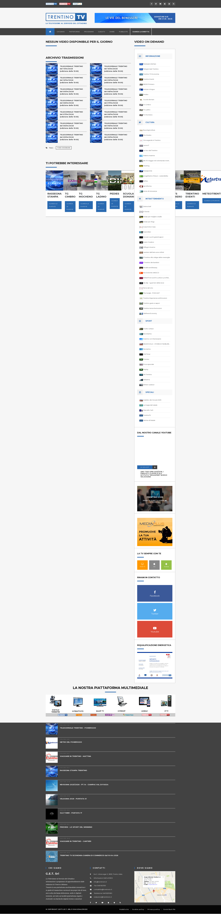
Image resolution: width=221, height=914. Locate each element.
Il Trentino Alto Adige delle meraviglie (156, 257)
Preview (146, 359)
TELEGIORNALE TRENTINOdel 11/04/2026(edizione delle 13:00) (72, 68)
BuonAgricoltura (149, 130)
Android (166, 563)
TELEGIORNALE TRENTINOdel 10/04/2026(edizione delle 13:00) (72, 80)
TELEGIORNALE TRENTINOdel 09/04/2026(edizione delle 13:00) (72, 91)
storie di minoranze (150, 191)
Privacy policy (154, 909)
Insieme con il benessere (152, 339)
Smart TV (142, 563)
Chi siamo (61, 32)
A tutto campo (148, 329)
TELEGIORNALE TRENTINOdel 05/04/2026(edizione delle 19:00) (72, 137)
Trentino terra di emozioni (152, 308)
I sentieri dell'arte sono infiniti (153, 252)
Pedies (145, 94)
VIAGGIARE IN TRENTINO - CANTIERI (76, 841)
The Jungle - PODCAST (151, 293)
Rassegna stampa (149, 64)
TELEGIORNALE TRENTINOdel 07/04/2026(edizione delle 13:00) (72, 114)
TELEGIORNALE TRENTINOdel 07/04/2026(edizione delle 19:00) (116, 102)
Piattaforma (74, 32)
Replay (145, 369)
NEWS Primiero (148, 84)
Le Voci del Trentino (150, 150)
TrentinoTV (147, 415)
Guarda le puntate (53, 205)
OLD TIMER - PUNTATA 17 (71, 813)
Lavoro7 (146, 145)
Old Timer (146, 354)
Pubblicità (123, 32)
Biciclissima (147, 334)
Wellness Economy (150, 313)
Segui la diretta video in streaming (155, 501)
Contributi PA (169, 909)
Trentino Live (155, 497)
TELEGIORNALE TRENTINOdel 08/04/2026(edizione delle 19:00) (116, 91)
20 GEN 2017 (145, 467)
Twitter (154, 609)
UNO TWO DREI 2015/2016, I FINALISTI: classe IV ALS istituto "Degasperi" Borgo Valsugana (154, 474)
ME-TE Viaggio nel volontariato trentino (156, 161)
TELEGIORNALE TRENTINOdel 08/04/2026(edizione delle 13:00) (72, 102)
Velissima (146, 379)
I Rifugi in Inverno (149, 247)
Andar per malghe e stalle (152, 217)
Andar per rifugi (148, 222)
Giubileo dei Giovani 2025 (152, 400)
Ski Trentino (147, 374)
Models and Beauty (150, 267)
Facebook (154, 591)
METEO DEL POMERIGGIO (71, 742)
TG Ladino (146, 110)
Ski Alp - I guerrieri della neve (153, 283)
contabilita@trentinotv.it (103, 889)
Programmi (89, 32)
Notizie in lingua (149, 89)
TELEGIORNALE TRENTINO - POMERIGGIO (79, 728)
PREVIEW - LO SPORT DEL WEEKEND (76, 827)
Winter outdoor (148, 385)
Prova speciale (148, 364)
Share (112, 32)
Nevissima (146, 349)
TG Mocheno (147, 115)
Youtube (154, 627)
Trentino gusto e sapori (151, 303)
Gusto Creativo (148, 242)
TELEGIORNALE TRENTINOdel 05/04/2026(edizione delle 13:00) (116, 137)
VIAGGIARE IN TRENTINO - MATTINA (76, 756)
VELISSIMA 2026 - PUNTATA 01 (74, 799)
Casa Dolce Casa (149, 227)
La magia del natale (150, 405)
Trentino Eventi (148, 79)
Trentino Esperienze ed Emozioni (155, 298)
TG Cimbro (147, 104)
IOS (154, 563)
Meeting (146, 166)
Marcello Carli (148, 410)
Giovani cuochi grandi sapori (153, 237)
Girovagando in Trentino (152, 140)
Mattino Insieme (149, 155)
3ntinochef (147, 206)
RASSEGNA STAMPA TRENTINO (74, 770)
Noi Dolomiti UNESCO (151, 273)
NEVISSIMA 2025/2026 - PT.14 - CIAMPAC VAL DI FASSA (85, 784)
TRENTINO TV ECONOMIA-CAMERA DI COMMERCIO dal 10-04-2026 (90, 855)
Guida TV (101, 32)
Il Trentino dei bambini (151, 262)
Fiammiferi (147, 232)
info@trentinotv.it (100, 882)
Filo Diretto (147, 135)
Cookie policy (138, 909)
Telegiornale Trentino (151, 69)
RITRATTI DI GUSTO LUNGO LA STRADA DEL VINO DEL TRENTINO (156, 278)
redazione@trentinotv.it (103, 897)
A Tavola (146, 211)
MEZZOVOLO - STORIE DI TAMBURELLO (156, 344)
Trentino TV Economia (151, 74)
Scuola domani (148, 99)
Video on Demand (63, 148)
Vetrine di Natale (149, 420)
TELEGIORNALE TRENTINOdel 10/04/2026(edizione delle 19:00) (116, 68)
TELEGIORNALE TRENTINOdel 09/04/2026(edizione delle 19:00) (116, 80)
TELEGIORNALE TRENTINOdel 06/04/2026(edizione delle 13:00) (72, 125)
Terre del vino (148, 288)
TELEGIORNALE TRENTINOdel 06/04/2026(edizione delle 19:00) (116, 114)
